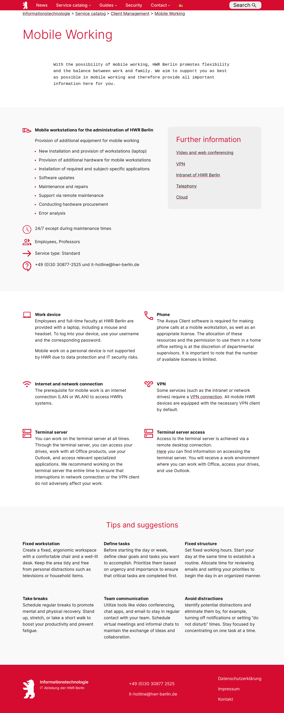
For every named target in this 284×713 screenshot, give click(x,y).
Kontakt (225, 699)
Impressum (229, 688)
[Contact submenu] (169, 5)
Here (161, 451)
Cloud (182, 197)
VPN (180, 163)
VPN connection (206, 396)
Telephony (186, 186)
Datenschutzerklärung (239, 678)
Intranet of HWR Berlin (198, 175)
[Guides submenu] (116, 5)
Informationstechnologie (64, 682)
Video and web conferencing (204, 152)
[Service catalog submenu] (90, 5)
